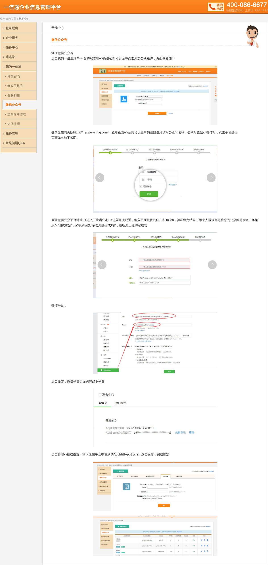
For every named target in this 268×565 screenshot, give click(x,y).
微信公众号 (13, 104)
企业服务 (12, 38)
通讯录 (10, 57)
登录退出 (12, 28)
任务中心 (12, 47)
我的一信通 (13, 66)
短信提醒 (13, 124)
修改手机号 (15, 86)
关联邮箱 (13, 95)
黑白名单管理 (16, 114)
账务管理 (12, 133)
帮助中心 (24, 18)
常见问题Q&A (15, 143)
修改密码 (13, 76)
